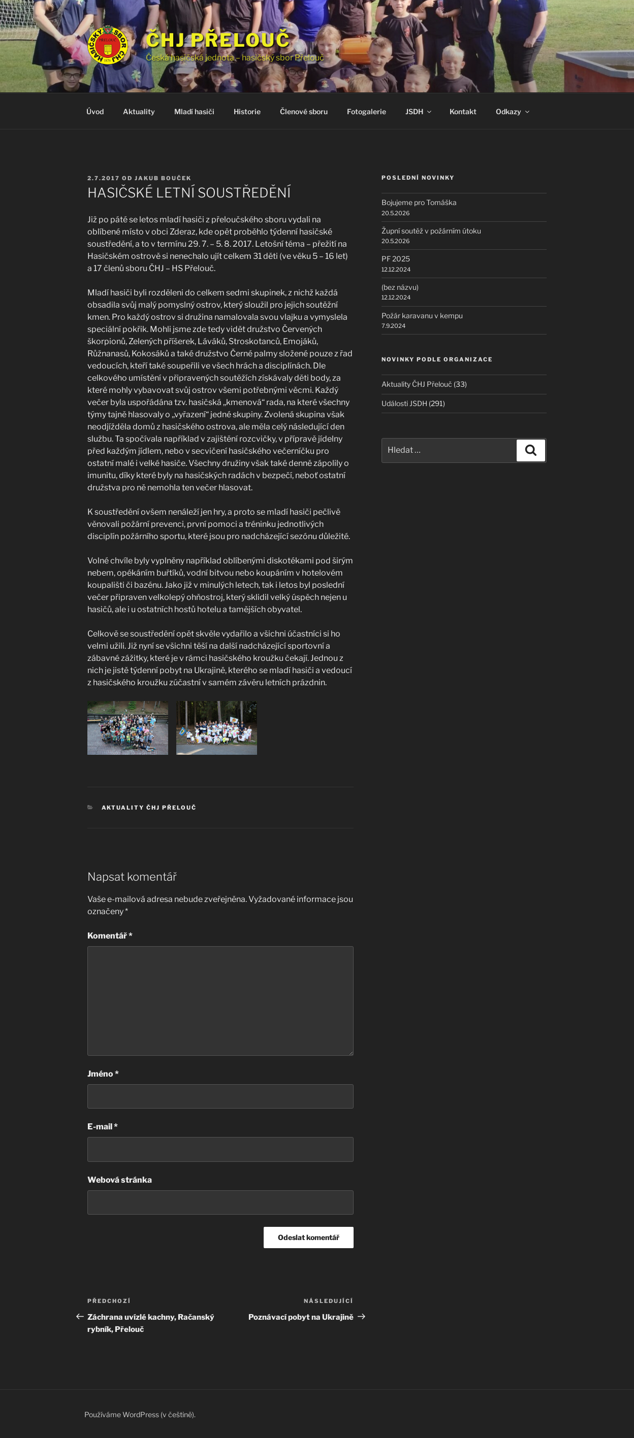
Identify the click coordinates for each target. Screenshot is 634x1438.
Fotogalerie (366, 111)
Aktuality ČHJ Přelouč (149, 807)
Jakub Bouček (163, 178)
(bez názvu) (400, 287)
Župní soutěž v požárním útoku (431, 230)
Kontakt (463, 111)
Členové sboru (304, 111)
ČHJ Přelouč (218, 40)
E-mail (102, 1126)
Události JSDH (404, 403)
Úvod (95, 111)
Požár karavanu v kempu (422, 315)
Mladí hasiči (194, 111)
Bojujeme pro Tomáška (419, 202)
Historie (247, 111)
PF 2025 (396, 258)
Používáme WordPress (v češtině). (140, 1414)
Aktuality (139, 111)
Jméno (103, 1074)
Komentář (110, 936)
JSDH (419, 111)
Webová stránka (119, 1180)
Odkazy (513, 111)
